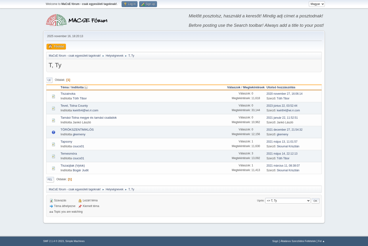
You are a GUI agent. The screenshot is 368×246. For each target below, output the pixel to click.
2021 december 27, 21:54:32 (285, 129)
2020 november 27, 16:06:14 (285, 93)
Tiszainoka (68, 93)
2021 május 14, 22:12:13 (282, 153)
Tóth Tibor (80, 98)
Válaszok (234, 87)
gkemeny (79, 134)
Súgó (275, 241)
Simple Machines (74, 241)
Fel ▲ (321, 241)
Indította (79, 87)
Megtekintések (254, 87)
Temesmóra (69, 153)
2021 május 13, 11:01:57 (282, 141)
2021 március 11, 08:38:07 (283, 165)
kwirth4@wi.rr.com (85, 110)
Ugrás (260, 200)
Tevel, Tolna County (74, 105)
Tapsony (66, 141)
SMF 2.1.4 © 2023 (53, 241)
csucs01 (78, 146)
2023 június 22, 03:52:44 (282, 105)
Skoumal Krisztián (288, 146)
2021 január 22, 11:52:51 (282, 117)
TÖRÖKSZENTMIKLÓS (77, 129)
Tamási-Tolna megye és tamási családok (89, 117)
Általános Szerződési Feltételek (298, 241)
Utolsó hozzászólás (281, 87)
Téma (65, 87)
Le (49, 80)
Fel (50, 179)
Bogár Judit (80, 170)
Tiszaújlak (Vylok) (73, 165)
